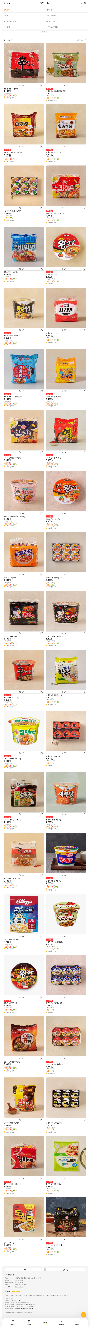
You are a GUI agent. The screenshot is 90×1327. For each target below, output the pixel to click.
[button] (5, 3)
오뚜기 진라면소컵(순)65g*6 (55, 1003)
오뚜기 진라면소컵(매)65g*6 (55, 1064)
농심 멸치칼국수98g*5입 (54, 695)
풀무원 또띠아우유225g (53, 1184)
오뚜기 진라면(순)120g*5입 (13, 458)
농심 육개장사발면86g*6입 (12, 211)
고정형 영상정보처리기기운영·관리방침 (33, 1295)
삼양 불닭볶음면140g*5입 (12, 636)
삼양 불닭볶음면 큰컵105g (54, 636)
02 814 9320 (19, 1287)
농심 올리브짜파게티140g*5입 (56, 91)
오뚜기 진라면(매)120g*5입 (55, 213)
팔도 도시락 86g (9, 1243)
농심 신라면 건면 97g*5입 (12, 878)
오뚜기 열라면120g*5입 (53, 458)
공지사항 (65, 1270)
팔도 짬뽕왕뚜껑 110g (11, 1003)
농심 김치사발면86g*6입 (54, 578)
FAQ (24, 1270)
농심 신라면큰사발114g (11, 697)
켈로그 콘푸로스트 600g (11, 940)
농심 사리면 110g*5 (52, 333)
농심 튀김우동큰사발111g (12, 335)
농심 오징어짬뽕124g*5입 (12, 1062)
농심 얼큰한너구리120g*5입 (13, 152)
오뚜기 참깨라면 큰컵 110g (12, 759)
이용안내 (7, 1295)
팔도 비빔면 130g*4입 (11, 272)
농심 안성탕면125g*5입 (53, 152)
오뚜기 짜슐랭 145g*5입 (54, 1245)
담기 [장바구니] (21, 85)
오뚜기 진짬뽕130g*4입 (11, 1123)
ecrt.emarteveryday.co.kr (24, 1308)
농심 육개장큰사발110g (53, 881)
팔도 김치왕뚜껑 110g (53, 519)
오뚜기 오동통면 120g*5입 (12, 820)
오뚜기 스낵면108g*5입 (53, 397)
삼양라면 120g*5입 (10, 578)
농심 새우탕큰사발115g (53, 820)
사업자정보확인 (30, 1304)
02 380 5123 (16, 1300)
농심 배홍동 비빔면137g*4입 (13, 397)
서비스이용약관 (15, 1295)
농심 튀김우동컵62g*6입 (54, 1123)
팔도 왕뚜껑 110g (51, 274)
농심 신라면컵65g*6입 (53, 756)
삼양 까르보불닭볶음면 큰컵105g (14, 516)
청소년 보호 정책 (64, 1295)
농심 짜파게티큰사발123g (54, 942)
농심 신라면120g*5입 (11, 89)
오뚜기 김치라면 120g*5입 (12, 1184)
